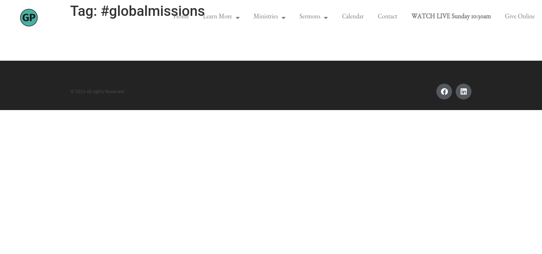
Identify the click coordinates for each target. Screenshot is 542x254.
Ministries (269, 17)
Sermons (314, 17)
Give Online (520, 17)
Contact (387, 17)
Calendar (353, 17)
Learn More (221, 17)
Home (181, 17)
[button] (444, 91)
